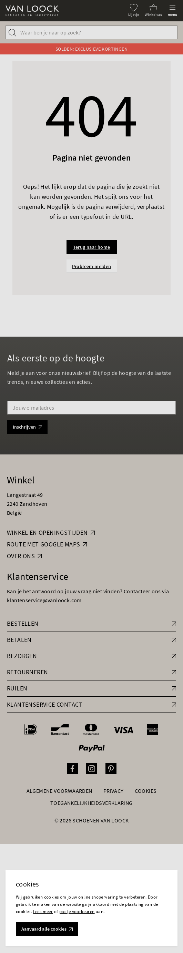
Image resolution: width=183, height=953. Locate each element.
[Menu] (172, 10)
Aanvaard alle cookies (47, 929)
